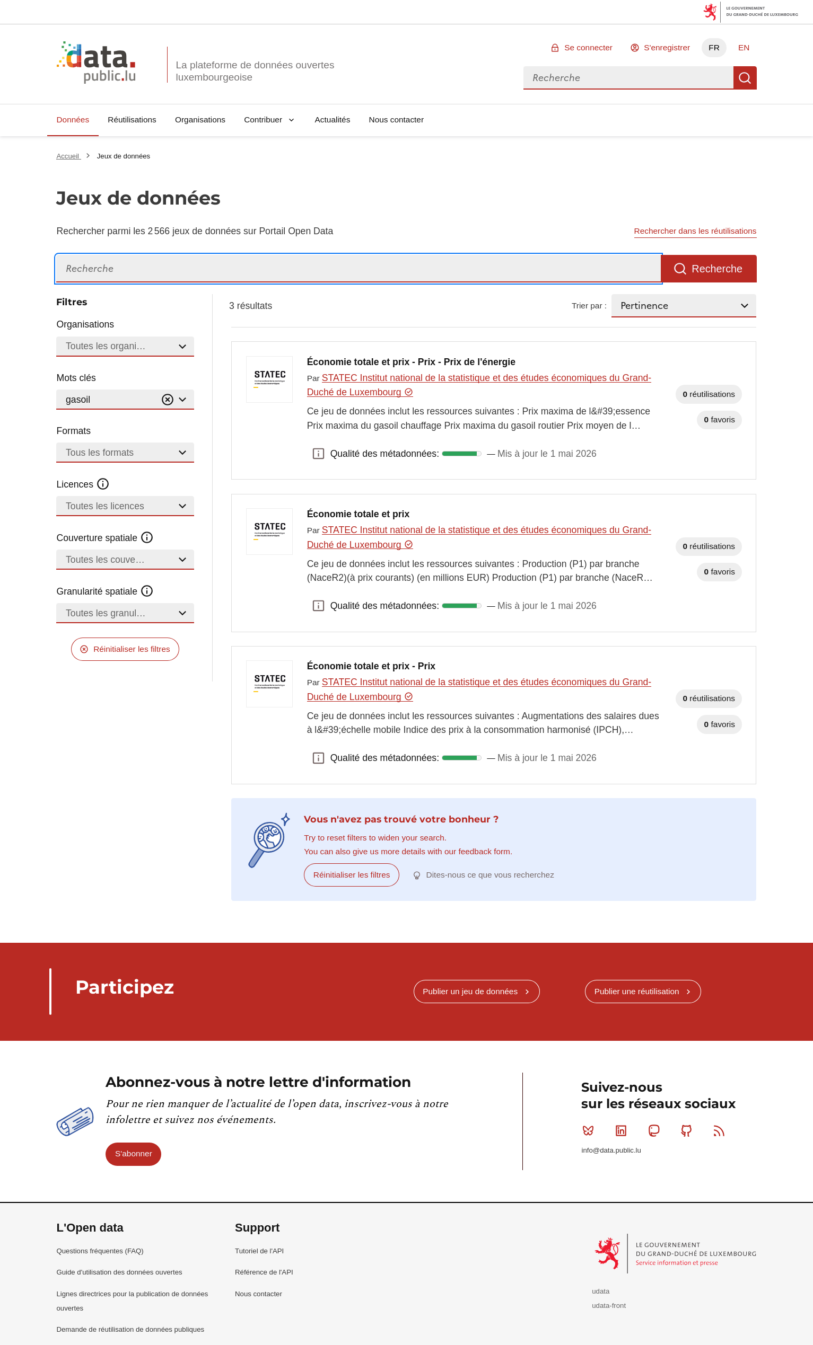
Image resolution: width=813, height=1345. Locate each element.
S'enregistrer (667, 47)
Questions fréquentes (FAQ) (99, 1251)
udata (600, 1291)
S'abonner (133, 1153)
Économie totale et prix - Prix (371, 666)
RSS (721, 1130)
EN (743, 47)
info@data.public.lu (611, 1150)
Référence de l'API (264, 1272)
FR (714, 47)
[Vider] (167, 400)
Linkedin (623, 1130)
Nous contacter (396, 119)
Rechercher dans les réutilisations (695, 230)
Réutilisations (132, 119)
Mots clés (75, 378)
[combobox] (628, 78)
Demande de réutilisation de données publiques (130, 1329)
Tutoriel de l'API (259, 1251)
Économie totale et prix (358, 514)
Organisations (200, 119)
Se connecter (588, 47)
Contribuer (263, 119)
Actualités (333, 119)
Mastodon (656, 1130)
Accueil (68, 156)
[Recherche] (358, 269)
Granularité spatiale (105, 591)
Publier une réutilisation (637, 991)
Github (688, 1130)
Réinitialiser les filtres (131, 648)
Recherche (745, 78)
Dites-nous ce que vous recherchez (490, 874)
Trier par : (589, 305)
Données (72, 119)
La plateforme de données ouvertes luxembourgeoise (255, 71)
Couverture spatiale (105, 538)
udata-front (609, 1305)
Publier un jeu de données (470, 991)
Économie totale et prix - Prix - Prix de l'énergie (411, 362)
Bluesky (590, 1130)
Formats (73, 431)
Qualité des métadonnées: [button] (318, 453)
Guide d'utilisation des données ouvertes (119, 1272)
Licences (83, 484)
